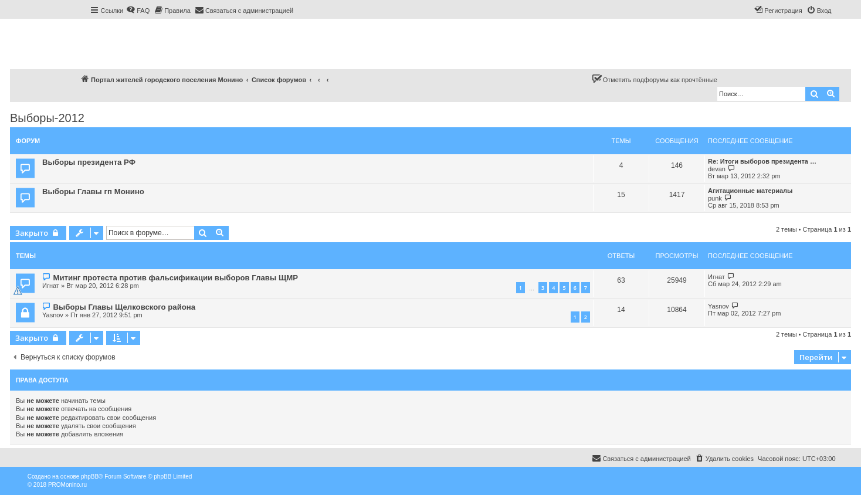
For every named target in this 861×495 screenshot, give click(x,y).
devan (717, 168)
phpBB (90, 476)
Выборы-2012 (47, 117)
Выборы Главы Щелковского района (124, 307)
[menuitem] (138, 11)
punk (715, 198)
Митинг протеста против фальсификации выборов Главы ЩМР (175, 277)
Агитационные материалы (750, 190)
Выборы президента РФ (88, 162)
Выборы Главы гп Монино (93, 191)
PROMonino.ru (67, 485)
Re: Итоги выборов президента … (762, 161)
